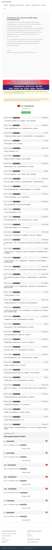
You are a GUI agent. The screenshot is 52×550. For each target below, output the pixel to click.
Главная (6, 5)
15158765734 (12, 477)
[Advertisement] (26, 64)
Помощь (43, 5)
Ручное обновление (26, 108)
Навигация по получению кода (17, 5)
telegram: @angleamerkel (32, 542)
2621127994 (10, 453)
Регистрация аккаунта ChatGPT (14, 436)
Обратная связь (5, 540)
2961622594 (10, 513)
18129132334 (11, 465)
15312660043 (12, 489)
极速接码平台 (4, 542)
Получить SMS (26, 448)
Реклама (28, 5)
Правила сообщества (6, 535)
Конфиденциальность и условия (9, 533)
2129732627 (10, 501)
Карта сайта (29, 535)
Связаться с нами (36, 5)
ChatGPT (9, 50)
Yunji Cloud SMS (6, 2)
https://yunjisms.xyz (19, 548)
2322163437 (10, 441)
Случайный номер (26, 112)
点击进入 (22, 93)
